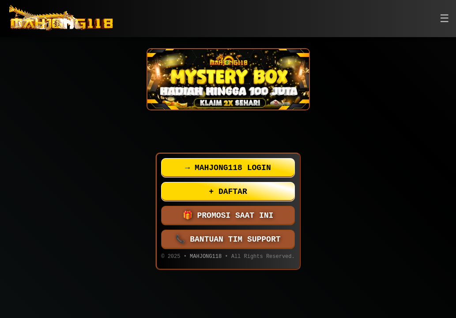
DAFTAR (228, 191)
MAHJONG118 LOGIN (228, 168)
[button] (444, 18)
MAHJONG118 (206, 257)
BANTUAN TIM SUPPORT (228, 239)
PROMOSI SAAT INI (228, 215)
